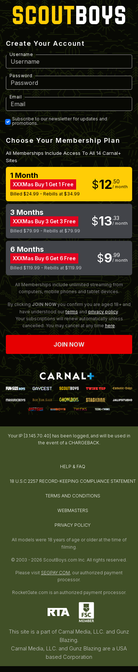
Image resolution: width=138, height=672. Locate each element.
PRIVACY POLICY (73, 525)
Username (21, 54)
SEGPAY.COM (55, 572)
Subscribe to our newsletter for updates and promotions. (59, 121)
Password (21, 75)
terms (72, 311)
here (110, 325)
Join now (69, 344)
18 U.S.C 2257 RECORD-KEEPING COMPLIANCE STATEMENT (73, 481)
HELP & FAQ (72, 466)
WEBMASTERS (72, 510)
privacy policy (103, 311)
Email (16, 97)
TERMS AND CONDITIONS (72, 496)
